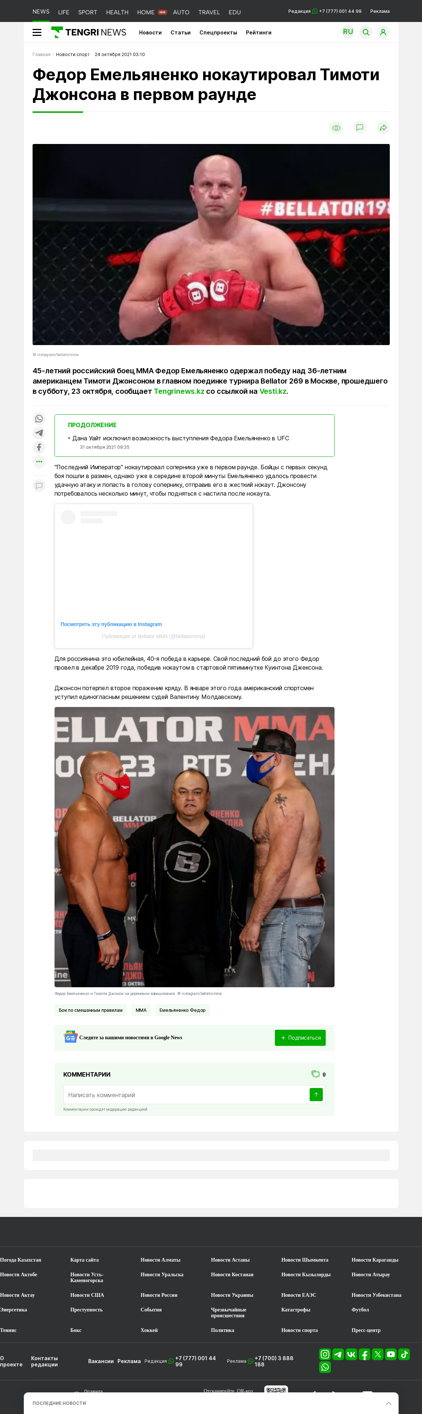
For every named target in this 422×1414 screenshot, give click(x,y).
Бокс (75, 1330)
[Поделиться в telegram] (39, 433)
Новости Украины (232, 1295)
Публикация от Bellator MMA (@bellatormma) (153, 636)
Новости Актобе (18, 1274)
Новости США (87, 1295)
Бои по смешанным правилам (91, 1010)
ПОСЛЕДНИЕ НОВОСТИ (59, 1403)
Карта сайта (84, 1260)
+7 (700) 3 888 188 (274, 1361)
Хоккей (149, 1330)
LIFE (64, 12)
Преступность (86, 1310)
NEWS (41, 11)
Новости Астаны (230, 1260)
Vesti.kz (273, 391)
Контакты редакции (44, 1361)
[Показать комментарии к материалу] (39, 486)
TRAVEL (209, 12)
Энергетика (13, 1310)
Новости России (159, 1295)
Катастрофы (295, 1310)
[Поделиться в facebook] (39, 448)
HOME (146, 12)
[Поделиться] (383, 128)
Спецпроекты (218, 32)
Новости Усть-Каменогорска (87, 1277)
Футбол (360, 1310)
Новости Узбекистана (377, 1295)
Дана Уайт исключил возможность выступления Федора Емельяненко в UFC (180, 438)
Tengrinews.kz (179, 391)
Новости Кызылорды (306, 1274)
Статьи (181, 32)
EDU (235, 12)
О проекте (11, 1361)
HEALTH (117, 12)
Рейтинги (259, 32)
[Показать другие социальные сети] (39, 462)
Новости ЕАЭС (298, 1295)
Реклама (380, 11)
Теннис (8, 1330)
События (151, 1310)
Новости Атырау (371, 1274)
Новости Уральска (162, 1274)
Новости (150, 32)
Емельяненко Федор (183, 1010)
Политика (222, 1330)
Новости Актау (17, 1295)
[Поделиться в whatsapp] (39, 419)
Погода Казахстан (20, 1260)
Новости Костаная (232, 1274)
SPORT (87, 12)
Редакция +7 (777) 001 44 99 (325, 11)
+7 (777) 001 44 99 (195, 1361)
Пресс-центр (366, 1330)
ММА (141, 1010)
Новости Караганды (375, 1260)
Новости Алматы (160, 1260)
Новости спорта (299, 1330)
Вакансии (101, 1361)
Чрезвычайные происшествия (229, 1312)
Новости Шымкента (305, 1260)
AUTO (181, 12)
